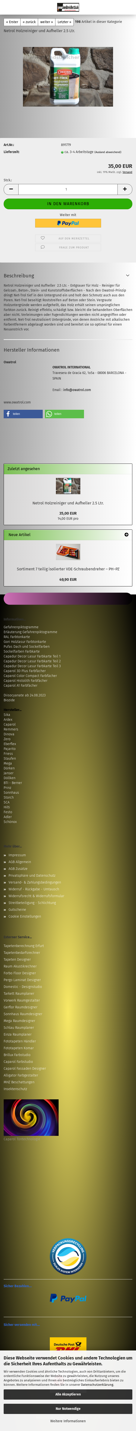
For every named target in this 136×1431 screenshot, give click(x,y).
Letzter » (64, 22)
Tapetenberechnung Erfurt (24, 946)
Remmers (11, 729)
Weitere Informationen (68, 1421)
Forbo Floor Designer (20, 973)
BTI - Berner (13, 783)
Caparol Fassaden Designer (25, 1068)
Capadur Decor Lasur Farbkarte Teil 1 (32, 656)
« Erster (12, 22)
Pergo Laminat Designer (22, 980)
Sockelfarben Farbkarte (22, 651)
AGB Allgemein (20, 862)
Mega (8, 763)
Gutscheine (17, 910)
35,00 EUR (68, 513)
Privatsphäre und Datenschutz (32, 876)
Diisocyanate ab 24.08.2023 (25, 695)
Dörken (9, 768)
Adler (8, 817)
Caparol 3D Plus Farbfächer (25, 671)
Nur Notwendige (68, 1409)
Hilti (7, 807)
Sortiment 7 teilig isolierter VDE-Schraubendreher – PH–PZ (68, 569)
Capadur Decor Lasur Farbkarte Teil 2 (32, 661)
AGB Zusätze (18, 869)
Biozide (9, 700)
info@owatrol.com (77, 390)
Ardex (8, 720)
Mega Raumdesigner (19, 1021)
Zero (7, 739)
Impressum (17, 855)
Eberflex (10, 744)
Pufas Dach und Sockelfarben (27, 647)
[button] (11, 189)
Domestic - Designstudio (23, 987)
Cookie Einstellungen (25, 916)
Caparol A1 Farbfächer (20, 686)
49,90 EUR (68, 579)
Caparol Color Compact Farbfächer (30, 676)
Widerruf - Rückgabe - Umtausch (34, 889)
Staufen (10, 759)
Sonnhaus (11, 793)
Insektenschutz (15, 1089)
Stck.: (8, 180)
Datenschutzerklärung (97, 1384)
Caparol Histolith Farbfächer (25, 681)
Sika (7, 715)
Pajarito (10, 749)
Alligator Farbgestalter (21, 1075)
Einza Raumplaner (17, 1034)
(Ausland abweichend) (107, 152)
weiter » (46, 22)
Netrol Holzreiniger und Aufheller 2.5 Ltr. (68, 503)
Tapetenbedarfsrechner (22, 953)
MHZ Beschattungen (19, 1082)
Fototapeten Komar (19, 1048)
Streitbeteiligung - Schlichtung (32, 903)
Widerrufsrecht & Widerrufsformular (36, 896)
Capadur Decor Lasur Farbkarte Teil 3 (32, 666)
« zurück (29, 22)
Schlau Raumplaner (19, 1028)
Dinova (9, 734)
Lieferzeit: (11, 152)
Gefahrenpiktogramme (21, 627)
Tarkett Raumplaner (19, 994)
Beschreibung (19, 276)
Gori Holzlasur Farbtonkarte (25, 642)
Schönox (10, 822)
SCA (7, 802)
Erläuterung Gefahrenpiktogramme (30, 632)
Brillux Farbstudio (17, 1055)
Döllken (9, 778)
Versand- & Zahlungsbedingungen (35, 882)
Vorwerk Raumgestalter (22, 1000)
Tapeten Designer (17, 959)
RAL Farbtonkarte (17, 637)
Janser (8, 773)
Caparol (10, 724)
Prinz (7, 788)
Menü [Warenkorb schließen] (7, 7)
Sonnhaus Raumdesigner (23, 1014)
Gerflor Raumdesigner (20, 1007)
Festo (8, 812)
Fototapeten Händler (20, 1041)
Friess (8, 754)
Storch (9, 797)
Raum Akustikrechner (20, 966)
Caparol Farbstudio (18, 1062)
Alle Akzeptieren (68, 1394)
